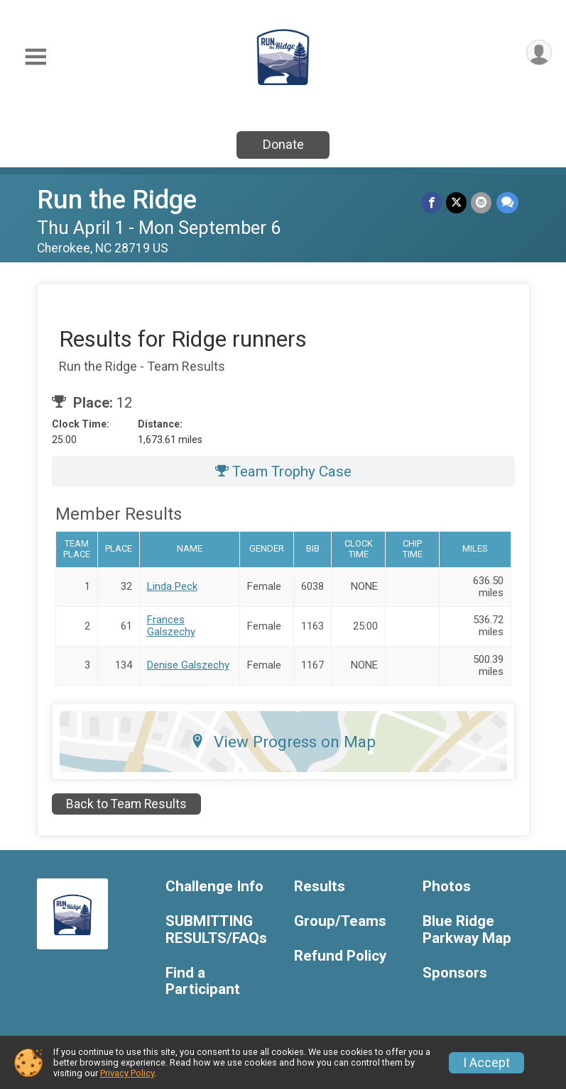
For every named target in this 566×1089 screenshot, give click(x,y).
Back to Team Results (126, 804)
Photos (447, 886)
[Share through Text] (507, 202)
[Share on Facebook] (432, 202)
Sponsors (455, 973)
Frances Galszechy (171, 625)
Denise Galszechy (188, 665)
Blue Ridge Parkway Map (467, 929)
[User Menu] (539, 53)
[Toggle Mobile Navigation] (35, 57)
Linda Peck (172, 586)
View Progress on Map (283, 741)
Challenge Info (214, 886)
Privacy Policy (127, 1073)
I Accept (486, 1063)
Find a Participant (202, 981)
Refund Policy (340, 956)
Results (319, 886)
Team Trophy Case (283, 471)
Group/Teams (340, 921)
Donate (283, 144)
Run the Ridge (117, 199)
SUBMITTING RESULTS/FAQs (216, 929)
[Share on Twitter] (457, 202)
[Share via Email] (482, 202)
